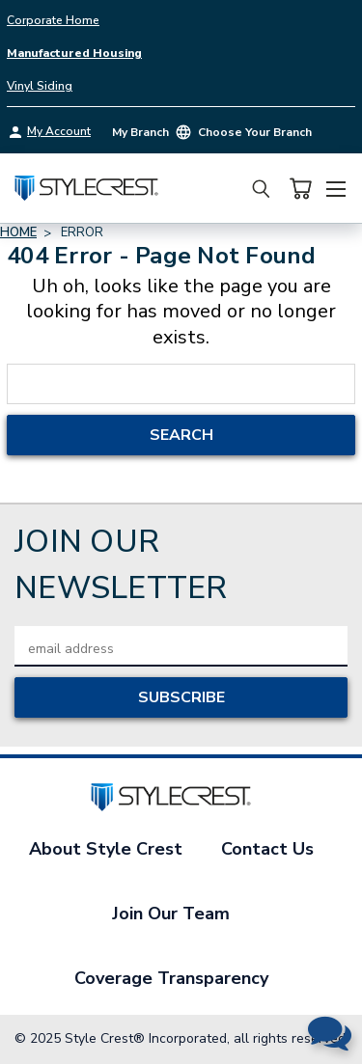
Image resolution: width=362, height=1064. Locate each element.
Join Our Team (171, 913)
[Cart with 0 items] (300, 188)
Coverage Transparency (171, 978)
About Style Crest (105, 848)
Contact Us (267, 848)
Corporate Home (53, 20)
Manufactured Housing (74, 53)
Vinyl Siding (39, 86)
